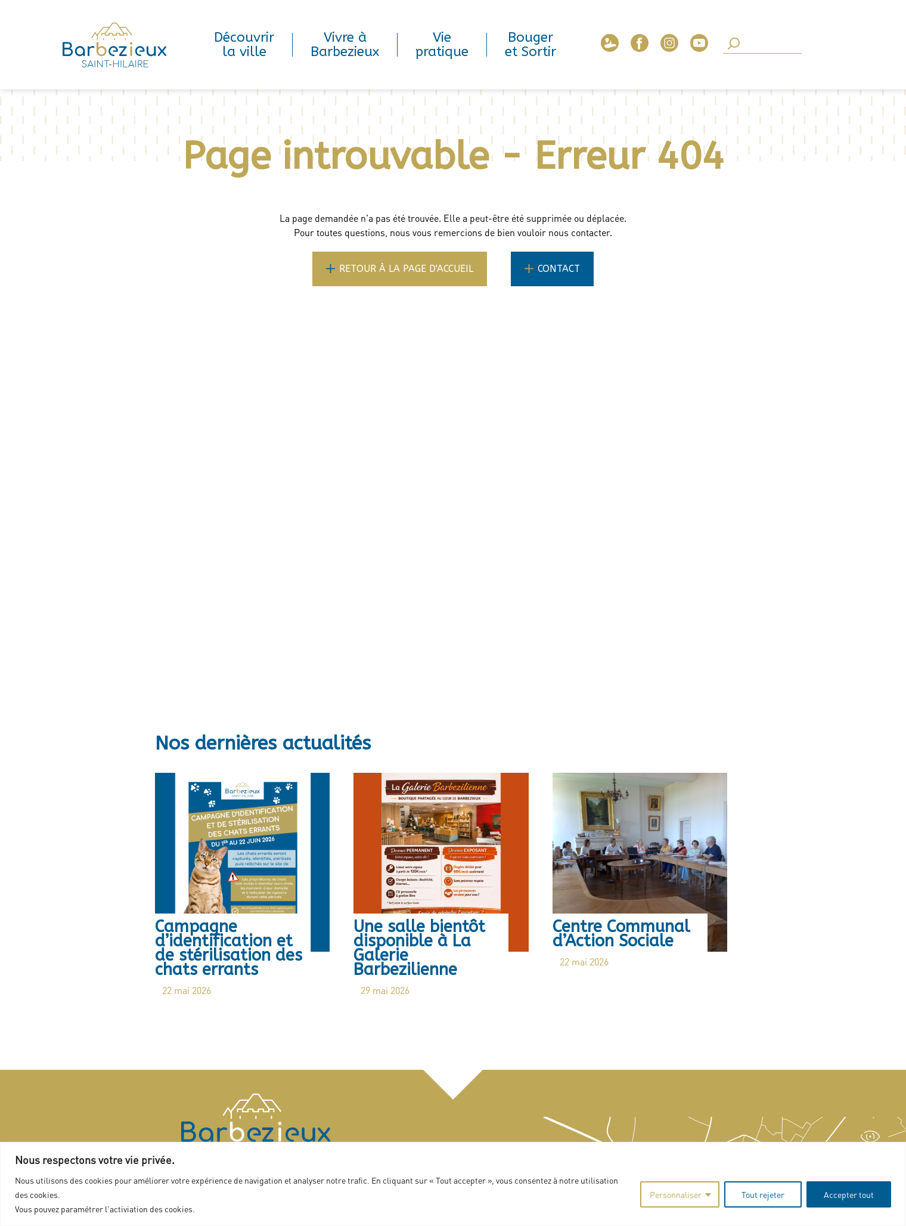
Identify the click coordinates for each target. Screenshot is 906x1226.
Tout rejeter (762, 1194)
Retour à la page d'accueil (406, 268)
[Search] (762, 45)
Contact (559, 268)
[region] (453, 1184)
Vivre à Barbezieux (345, 44)
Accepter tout (849, 1194)
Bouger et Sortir (530, 44)
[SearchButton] (733, 44)
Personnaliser (676, 1194)
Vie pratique (441, 44)
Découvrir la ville (244, 44)
